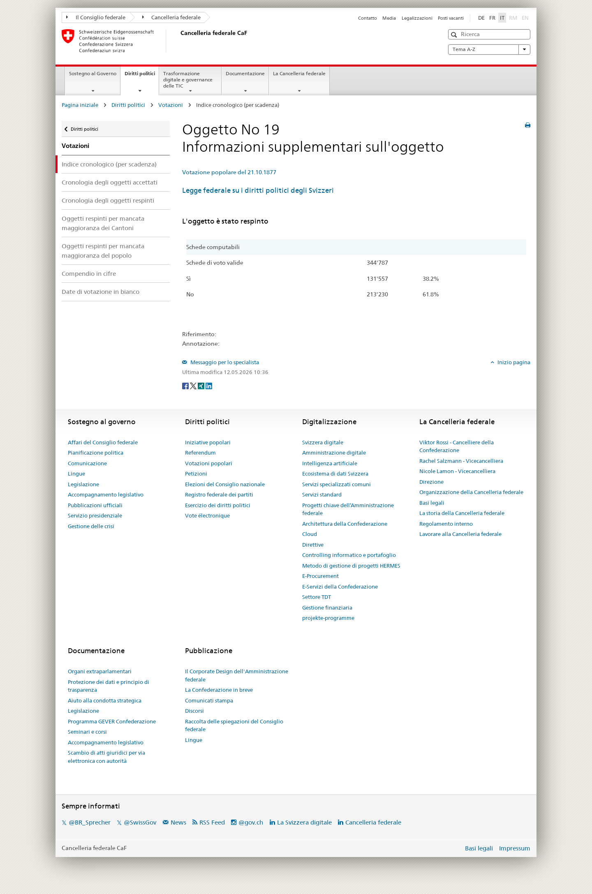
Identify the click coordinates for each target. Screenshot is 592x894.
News (178, 822)
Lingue (76, 473)
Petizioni (196, 473)
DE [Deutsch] (481, 17)
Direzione (431, 481)
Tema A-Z (489, 49)
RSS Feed (212, 822)
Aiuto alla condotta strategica (104, 700)
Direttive (313, 544)
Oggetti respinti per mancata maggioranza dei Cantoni (103, 223)
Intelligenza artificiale (329, 463)
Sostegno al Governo (92, 73)
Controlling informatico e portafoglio (349, 555)
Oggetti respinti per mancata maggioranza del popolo (103, 250)
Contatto (367, 18)
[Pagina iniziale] (179, 40)
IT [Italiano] (502, 17)
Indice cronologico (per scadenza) (109, 164)
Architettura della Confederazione (344, 523)
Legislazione (83, 484)
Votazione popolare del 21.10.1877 (229, 172)
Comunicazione (87, 463)
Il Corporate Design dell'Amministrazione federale (236, 675)
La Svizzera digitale (304, 822)
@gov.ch (250, 822)
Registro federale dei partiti (219, 494)
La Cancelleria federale (299, 73)
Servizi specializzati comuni (336, 484)
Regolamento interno (446, 523)
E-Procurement (320, 576)
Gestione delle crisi (91, 526)
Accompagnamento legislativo (105, 494)
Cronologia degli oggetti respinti (108, 200)
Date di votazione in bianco (100, 292)
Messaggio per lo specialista (224, 362)
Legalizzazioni (417, 18)
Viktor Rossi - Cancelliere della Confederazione (456, 446)
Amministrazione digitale (334, 452)
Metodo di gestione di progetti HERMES (351, 565)
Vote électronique (207, 515)
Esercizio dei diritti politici (217, 505)
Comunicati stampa (209, 700)
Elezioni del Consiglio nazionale (225, 484)
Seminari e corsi (87, 731)
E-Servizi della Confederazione (340, 586)
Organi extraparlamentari (100, 671)
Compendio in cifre (89, 273)
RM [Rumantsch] (513, 17)
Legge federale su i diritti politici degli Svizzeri (258, 190)
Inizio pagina (513, 362)
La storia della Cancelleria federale (461, 513)
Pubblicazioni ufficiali (95, 505)
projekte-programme (328, 617)
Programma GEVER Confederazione (112, 721)
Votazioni (170, 105)
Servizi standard (322, 494)
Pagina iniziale (80, 105)
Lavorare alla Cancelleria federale (460, 534)
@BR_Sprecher (90, 822)
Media (389, 18)
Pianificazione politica (95, 452)
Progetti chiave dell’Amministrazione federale (348, 509)
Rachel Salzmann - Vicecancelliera (461, 460)
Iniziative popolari (208, 442)
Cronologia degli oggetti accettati (109, 182)
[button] (454, 35)
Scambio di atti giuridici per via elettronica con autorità (106, 756)
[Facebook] (186, 385)
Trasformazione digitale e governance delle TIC (188, 79)
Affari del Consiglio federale (103, 442)
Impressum (514, 848)
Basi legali (431, 502)
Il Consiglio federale (95, 17)
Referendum (200, 452)
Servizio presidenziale (95, 515)
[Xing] (202, 385)
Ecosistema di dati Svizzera (335, 473)
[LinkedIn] (209, 385)
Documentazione (245, 73)
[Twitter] (194, 385)
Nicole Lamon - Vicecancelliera (457, 471)
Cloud (309, 534)
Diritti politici (142, 76)
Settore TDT (316, 597)
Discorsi (194, 710)
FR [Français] (492, 17)
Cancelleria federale (171, 17)
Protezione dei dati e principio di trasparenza (108, 686)
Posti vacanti (451, 18)
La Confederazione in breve (219, 689)
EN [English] (525, 17)
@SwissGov (140, 822)
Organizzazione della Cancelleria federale (471, 492)
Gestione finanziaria (327, 607)
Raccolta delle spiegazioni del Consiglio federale (234, 725)
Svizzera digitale (322, 442)
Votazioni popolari (208, 463)
